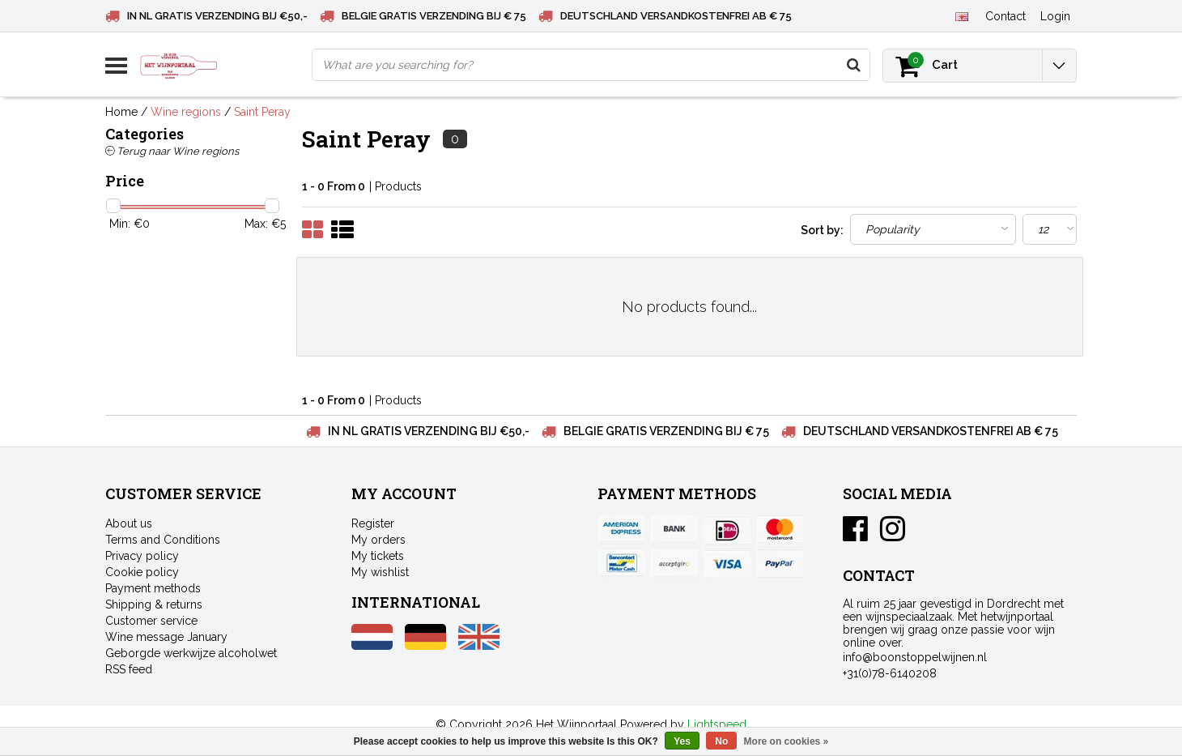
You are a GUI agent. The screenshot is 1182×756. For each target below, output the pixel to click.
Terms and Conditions (162, 539)
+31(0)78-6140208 (890, 673)
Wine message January (166, 636)
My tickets (377, 555)
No (721, 741)
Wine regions (186, 111)
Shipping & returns (153, 604)
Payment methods (153, 588)
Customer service (151, 620)
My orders (378, 539)
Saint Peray (262, 111)
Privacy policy (142, 555)
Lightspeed (716, 724)
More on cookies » (786, 741)
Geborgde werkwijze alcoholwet (191, 653)
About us (128, 523)
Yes (682, 741)
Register (372, 523)
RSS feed (128, 669)
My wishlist (380, 572)
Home (121, 111)
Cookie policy (142, 572)
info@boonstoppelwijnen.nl (915, 657)
